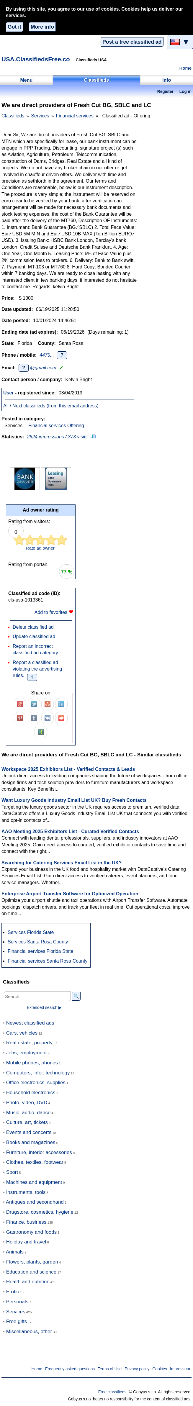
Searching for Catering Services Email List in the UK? (61, 862)
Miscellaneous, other (29, 1331)
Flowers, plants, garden (32, 1262)
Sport (12, 1172)
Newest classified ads (30, 1023)
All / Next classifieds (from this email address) (51, 405)
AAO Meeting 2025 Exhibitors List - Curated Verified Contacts (70, 831)
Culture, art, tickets (27, 1122)
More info (42, 27)
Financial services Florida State (40, 951)
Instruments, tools (26, 1192)
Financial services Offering (56, 425)
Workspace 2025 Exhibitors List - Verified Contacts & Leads (68, 769)
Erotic (12, 1291)
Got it (14, 27)
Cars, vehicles (21, 1033)
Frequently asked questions (70, 1369)
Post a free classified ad (131, 42)
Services (40, 115)
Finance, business (26, 1222)
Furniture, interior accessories (39, 1152)
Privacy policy (137, 1369)
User (8, 392)
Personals (17, 1302)
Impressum (180, 1369)
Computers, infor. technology (38, 1073)
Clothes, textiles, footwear (34, 1162)
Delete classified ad (33, 627)
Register (165, 91)
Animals (15, 1252)
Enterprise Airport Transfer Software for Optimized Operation (69, 893)
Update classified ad (34, 636)
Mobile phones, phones (32, 1063)
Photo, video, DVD (26, 1102)
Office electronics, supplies (36, 1082)
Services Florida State (31, 932)
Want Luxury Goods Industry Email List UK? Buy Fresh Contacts (74, 800)
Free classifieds (112, 1392)
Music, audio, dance (28, 1112)
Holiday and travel (26, 1242)
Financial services (75, 115)
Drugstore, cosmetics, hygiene (39, 1212)
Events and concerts (29, 1132)
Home (185, 68)
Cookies (159, 1369)
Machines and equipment (34, 1182)
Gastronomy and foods (31, 1232)
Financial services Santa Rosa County (47, 960)
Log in (185, 91)
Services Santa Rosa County (38, 941)
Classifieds (12, 115)
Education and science (31, 1272)
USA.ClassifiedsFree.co (35, 59)
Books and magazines (30, 1142)
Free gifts (16, 1321)
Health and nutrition (28, 1281)
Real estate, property (29, 1043)
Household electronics (30, 1092)
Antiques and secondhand (35, 1202)
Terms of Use (110, 1369)
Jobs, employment (26, 1053)
